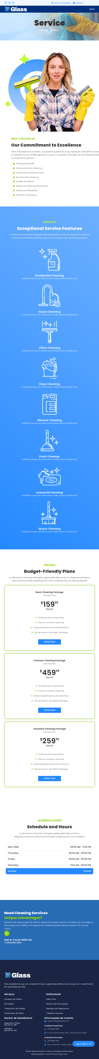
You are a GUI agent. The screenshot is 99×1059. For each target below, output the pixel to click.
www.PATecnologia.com (56, 1054)
